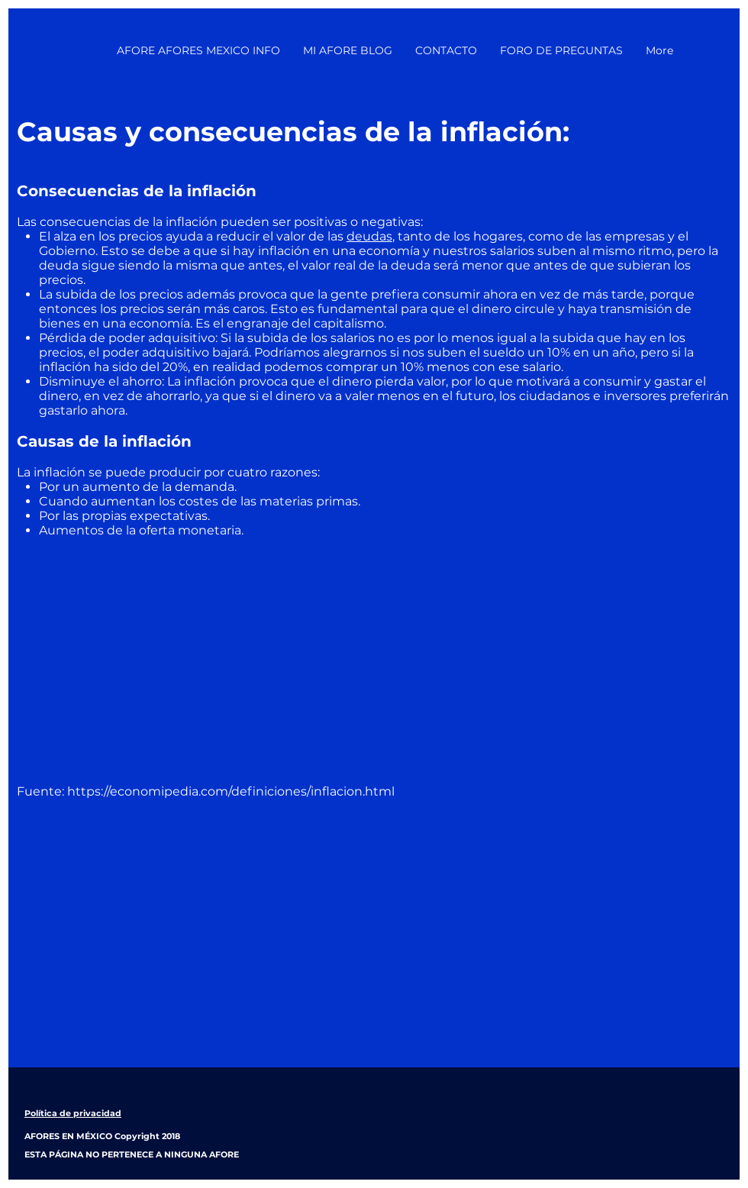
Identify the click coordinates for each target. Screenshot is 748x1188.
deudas (369, 236)
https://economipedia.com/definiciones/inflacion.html (231, 791)
